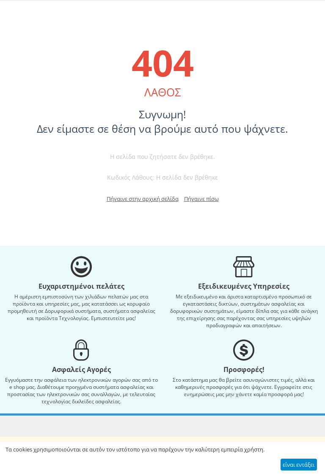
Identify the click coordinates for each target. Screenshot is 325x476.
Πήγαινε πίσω (201, 198)
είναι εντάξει (298, 464)
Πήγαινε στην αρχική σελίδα (143, 198)
